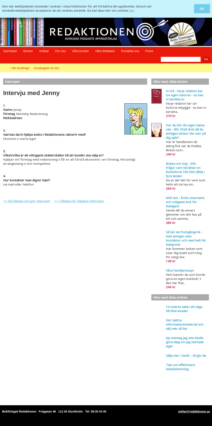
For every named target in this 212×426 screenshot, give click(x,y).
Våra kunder (80, 51)
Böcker (28, 51)
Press (149, 51)
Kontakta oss (130, 51)
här (131, 10)
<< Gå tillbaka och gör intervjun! (26, 201)
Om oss (60, 51)
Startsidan (10, 51)
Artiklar (44, 51)
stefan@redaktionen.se (194, 411)
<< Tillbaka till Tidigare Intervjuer (79, 201)
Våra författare (105, 51)
